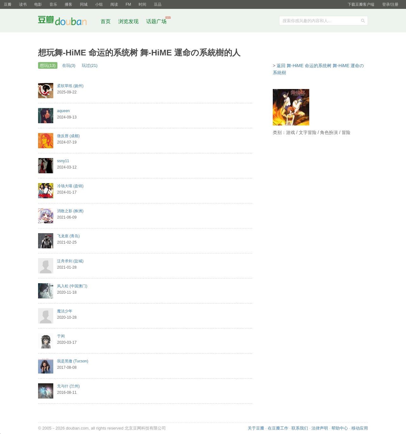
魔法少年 (64, 311)
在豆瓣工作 (278, 428)
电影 (38, 4)
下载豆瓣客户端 (361, 4)
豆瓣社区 (67, 22)
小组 (99, 4)
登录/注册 (390, 4)
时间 (142, 4)
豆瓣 (7, 4)
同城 (84, 4)
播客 (68, 4)
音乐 (53, 4)
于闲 (61, 336)
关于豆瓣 (256, 428)
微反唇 (68, 136)
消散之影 (70, 211)
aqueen (63, 111)
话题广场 (156, 21)
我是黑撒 (72, 361)
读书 (23, 4)
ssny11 (63, 161)
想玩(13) (48, 65)
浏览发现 (129, 21)
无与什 (68, 386)
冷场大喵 (70, 186)
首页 (106, 21)
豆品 (157, 4)
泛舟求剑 (70, 261)
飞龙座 (68, 236)
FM (128, 4)
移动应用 (359, 428)
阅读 (114, 4)
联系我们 (299, 428)
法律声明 (319, 428)
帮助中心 (339, 428)
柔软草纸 (70, 86)
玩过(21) (89, 65)
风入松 (72, 286)
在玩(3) (68, 65)
